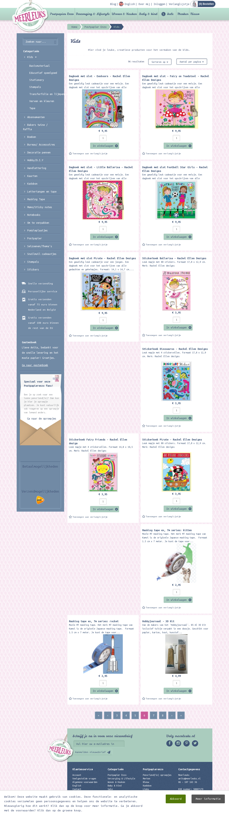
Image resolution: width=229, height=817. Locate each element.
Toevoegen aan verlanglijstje (90, 153)
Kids (32, 57)
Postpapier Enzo (62, 14)
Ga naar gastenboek (35, 365)
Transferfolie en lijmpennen (45, 94)
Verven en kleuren (41, 101)
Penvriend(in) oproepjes (157, 775)
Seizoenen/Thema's (39, 246)
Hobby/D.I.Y (35, 160)
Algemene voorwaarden (84, 782)
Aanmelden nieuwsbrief (90, 752)
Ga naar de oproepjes (41, 418)
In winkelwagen (103, 145)
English (76, 785)
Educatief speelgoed (43, 72)
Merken (182, 14)
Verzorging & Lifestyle (93, 14)
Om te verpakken (38, 222)
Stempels (35, 86)
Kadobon (32, 183)
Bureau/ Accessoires (41, 144)
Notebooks (33, 214)
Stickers (33, 269)
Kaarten (32, 175)
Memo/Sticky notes (39, 207)
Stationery (36, 79)
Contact (76, 789)
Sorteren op (160, 62)
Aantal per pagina (192, 61)
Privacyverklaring (83, 792)
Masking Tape (36, 199)
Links (146, 789)
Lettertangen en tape (41, 191)
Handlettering (36, 168)
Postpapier (34, 238)
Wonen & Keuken (124, 14)
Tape (32, 108)
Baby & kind (148, 14)
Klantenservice (82, 769)
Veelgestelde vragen (84, 778)
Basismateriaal (39, 65)
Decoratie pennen (39, 152)
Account (76, 775)
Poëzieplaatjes (37, 230)
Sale (170, 14)
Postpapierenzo (153, 769)
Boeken (31, 136)
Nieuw (194, 14)
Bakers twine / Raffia (35, 127)
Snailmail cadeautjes (41, 253)
